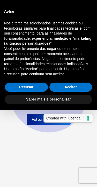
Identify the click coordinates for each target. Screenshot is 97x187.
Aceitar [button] (71, 87)
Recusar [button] (26, 87)
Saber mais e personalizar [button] (48, 99)
